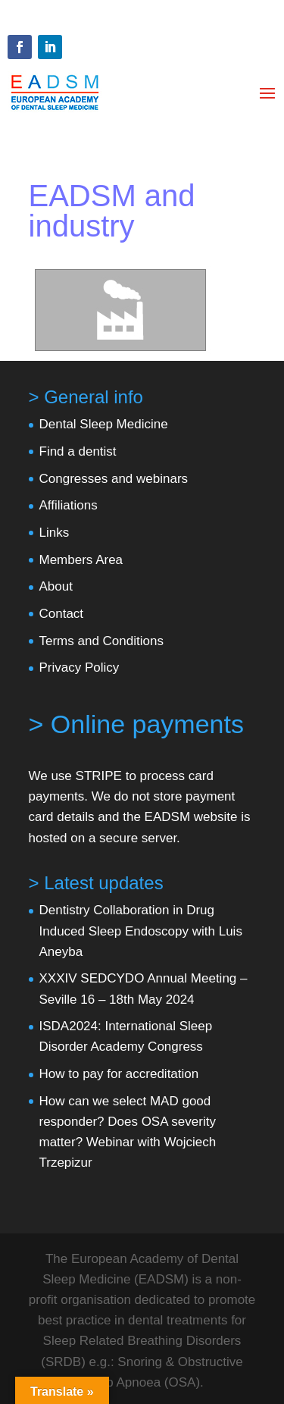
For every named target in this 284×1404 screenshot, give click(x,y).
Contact (61, 613)
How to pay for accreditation (119, 1074)
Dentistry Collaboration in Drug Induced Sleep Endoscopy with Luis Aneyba (140, 930)
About (56, 586)
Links (54, 532)
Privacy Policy (79, 667)
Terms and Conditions (101, 641)
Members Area (81, 560)
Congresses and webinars (114, 479)
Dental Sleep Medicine (103, 424)
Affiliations (68, 505)
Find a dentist (78, 451)
